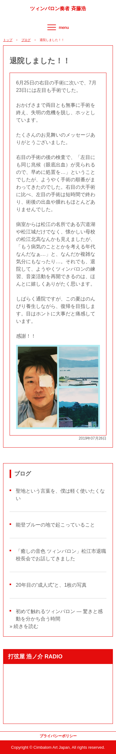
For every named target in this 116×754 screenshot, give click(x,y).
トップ (7, 40)
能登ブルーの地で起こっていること (55, 524)
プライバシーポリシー (58, 736)
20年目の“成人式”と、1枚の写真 (51, 585)
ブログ (26, 40)
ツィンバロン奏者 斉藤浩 (58, 8)
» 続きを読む (24, 626)
